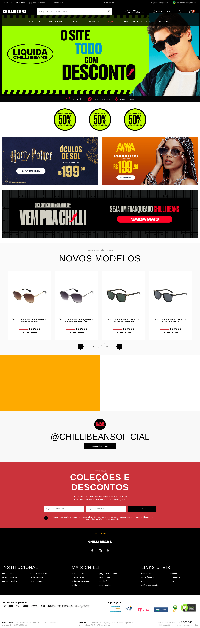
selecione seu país (183, 2)
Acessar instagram (100, 446)
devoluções (104, 581)
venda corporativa (9, 577)
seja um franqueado (159, 3)
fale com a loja (78, 577)
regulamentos (105, 585)
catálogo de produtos (150, 585)
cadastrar (142, 509)
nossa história (8, 573)
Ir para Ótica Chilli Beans (14, 3)
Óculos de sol (33, 22)
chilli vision (76, 585)
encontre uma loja (9, 581)
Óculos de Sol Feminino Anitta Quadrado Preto (170, 320)
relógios (144, 581)
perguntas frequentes (108, 573)
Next (119, 347)
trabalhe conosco (37, 581)
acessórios (173, 573)
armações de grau (149, 577)
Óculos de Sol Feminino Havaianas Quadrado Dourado (29, 320)
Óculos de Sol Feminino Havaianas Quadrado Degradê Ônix (76, 320)
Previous (81, 347)
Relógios (76, 22)
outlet (171, 581)
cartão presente (36, 577)
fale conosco (104, 577)
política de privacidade (81, 581)
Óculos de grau (56, 22)
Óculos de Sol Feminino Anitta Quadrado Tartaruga (123, 320)
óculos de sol (147, 573)
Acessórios (94, 22)
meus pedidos (78, 573)
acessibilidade (39, 3)
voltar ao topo (100, 533)
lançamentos (174, 577)
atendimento (58, 3)
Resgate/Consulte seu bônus (137, 22)
